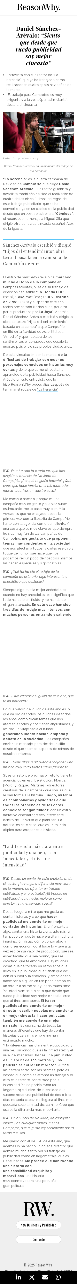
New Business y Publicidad (38, 1225)
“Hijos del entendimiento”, (47, 322)
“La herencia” (47, 389)
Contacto (38, 1239)
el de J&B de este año (44, 1141)
